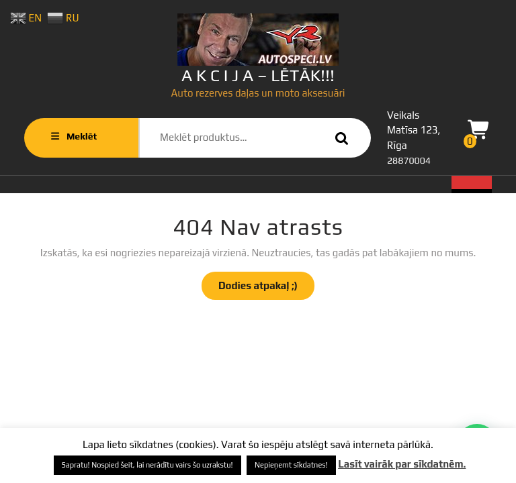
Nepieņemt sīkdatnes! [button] (291, 465)
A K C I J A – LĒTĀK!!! (258, 75)
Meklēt (338, 138)
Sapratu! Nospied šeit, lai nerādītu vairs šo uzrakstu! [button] (147, 465)
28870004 (409, 160)
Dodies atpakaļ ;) (266, 289)
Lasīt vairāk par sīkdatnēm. (402, 464)
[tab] (472, 185)
